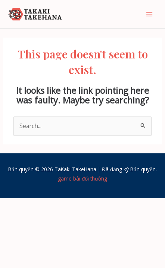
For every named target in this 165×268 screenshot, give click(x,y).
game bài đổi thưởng (82, 178)
